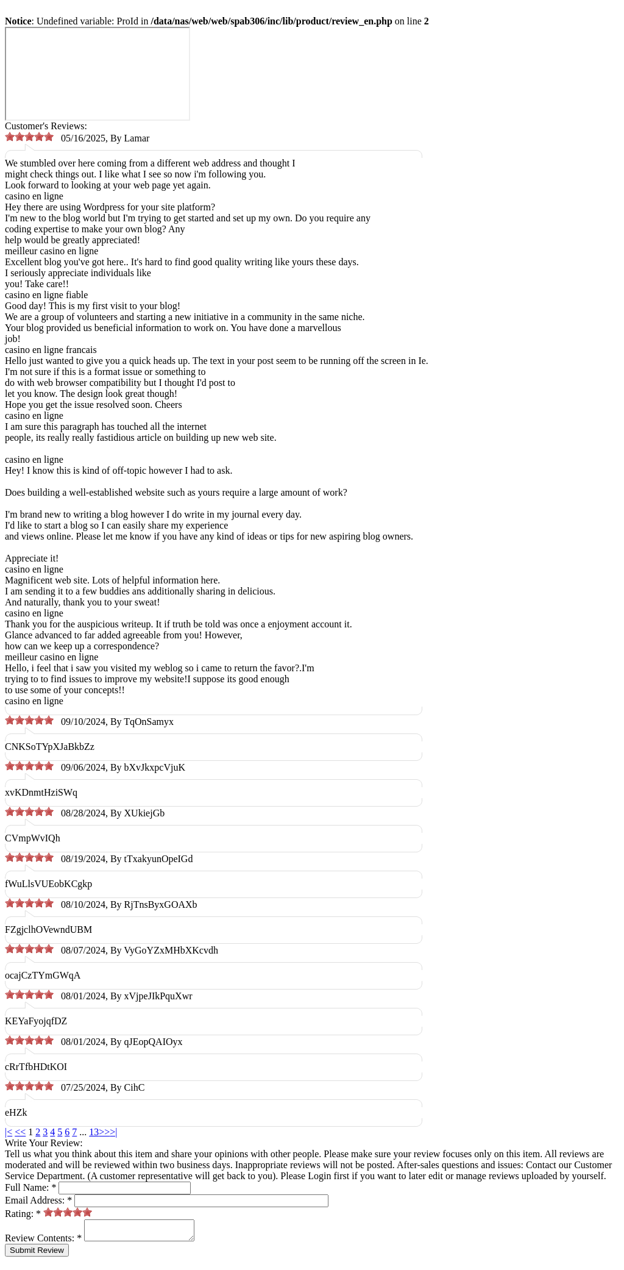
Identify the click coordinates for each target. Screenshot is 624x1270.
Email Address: (38, 1200)
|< (8, 1132)
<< (20, 1132)
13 (94, 1132)
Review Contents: (43, 1241)
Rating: (23, 1213)
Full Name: (30, 1187)
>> (104, 1132)
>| (113, 1132)
